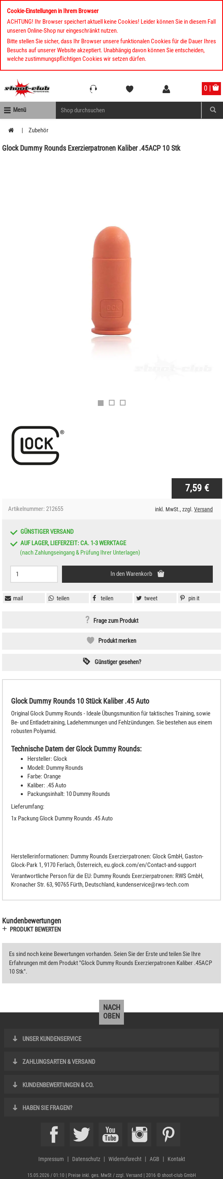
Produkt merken (117, 640)
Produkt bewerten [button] (35, 929)
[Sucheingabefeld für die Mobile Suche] (128, 110)
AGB (154, 1159)
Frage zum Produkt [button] (115, 620)
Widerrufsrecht (124, 1159)
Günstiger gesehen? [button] (118, 662)
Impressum (51, 1159)
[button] (188, 598)
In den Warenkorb (131, 573)
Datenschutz (86, 1159)
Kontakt (176, 1159)
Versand (203, 509)
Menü (19, 110)
